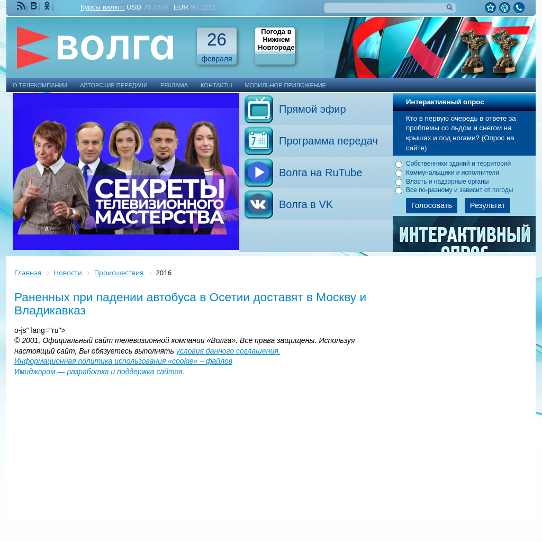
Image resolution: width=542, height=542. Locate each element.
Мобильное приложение (285, 85)
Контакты (216, 85)
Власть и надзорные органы (447, 181)
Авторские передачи (114, 85)
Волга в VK (306, 204)
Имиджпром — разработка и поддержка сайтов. (99, 371)
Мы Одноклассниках (48, 6)
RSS (22, 6)
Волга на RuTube (320, 172)
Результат (487, 205)
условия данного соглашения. (228, 351)
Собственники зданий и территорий (458, 163)
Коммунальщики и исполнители (452, 172)
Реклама (174, 85)
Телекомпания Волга (100, 47)
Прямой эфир (312, 109)
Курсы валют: (102, 7)
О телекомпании (40, 85)
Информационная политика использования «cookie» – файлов (123, 361)
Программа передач (328, 141)
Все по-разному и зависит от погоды (459, 190)
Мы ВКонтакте (35, 6)
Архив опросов (465, 242)
